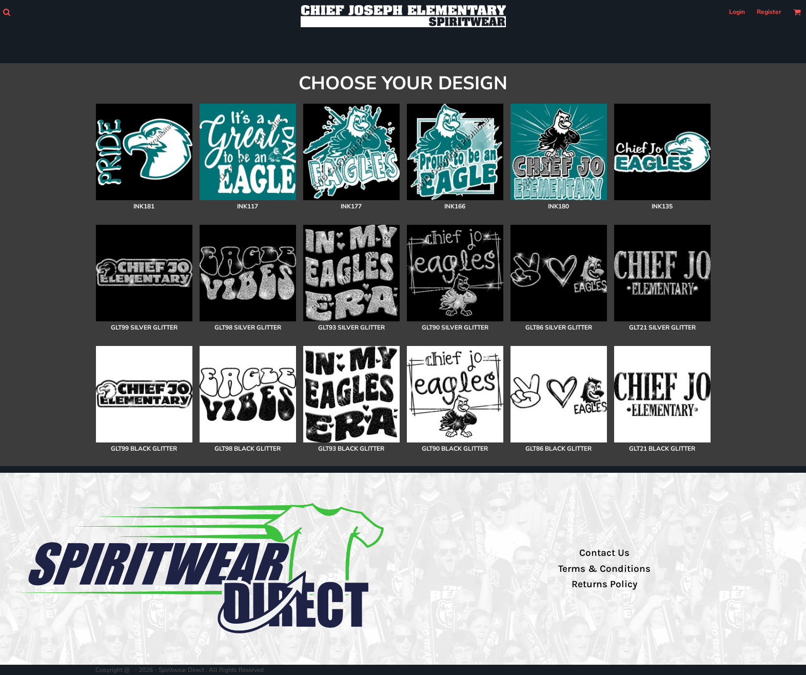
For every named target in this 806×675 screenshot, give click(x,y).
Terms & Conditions (604, 568)
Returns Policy (604, 584)
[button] (6, 12)
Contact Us (604, 552)
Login (737, 12)
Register (769, 12)
